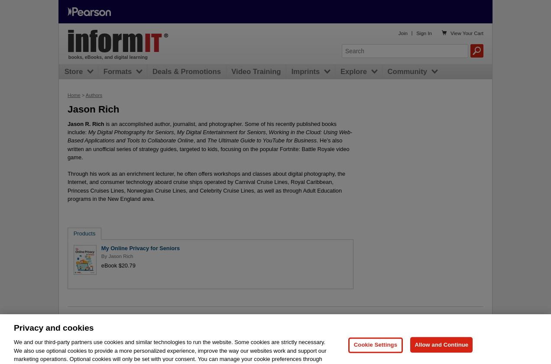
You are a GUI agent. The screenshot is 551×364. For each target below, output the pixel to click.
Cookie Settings (375, 353)
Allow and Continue (441, 353)
